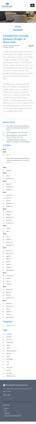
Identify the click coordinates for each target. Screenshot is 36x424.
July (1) (8, 155)
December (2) (10, 178)
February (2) (9, 253)
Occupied (9, 337)
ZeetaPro (11, 398)
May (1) (8, 231)
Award (8, 348)
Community (10, 342)
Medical (9, 353)
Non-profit (9, 367)
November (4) (10, 223)
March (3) (9, 184)
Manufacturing (11, 376)
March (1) (9, 198)
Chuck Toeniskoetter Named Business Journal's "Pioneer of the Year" (16, 136)
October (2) (9, 189)
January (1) (9, 195)
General (9, 326)
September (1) (10, 187)
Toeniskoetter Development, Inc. (13, 416)
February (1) (9, 212)
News (5, 411)
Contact (6, 408)
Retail (8, 356)
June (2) (8, 201)
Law (8, 365)
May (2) (8, 259)
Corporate (9, 334)
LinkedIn (6, 413)
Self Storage (10, 359)
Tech (8, 362)
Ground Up (10, 339)
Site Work (9, 373)
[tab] (16, 160)
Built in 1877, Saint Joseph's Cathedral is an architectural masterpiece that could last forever (18, 128)
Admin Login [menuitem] (6, 395)
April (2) (8, 295)
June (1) (8, 237)
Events (8, 345)
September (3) (10, 203)
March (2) (9, 292)
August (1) (9, 239)
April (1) (8, 228)
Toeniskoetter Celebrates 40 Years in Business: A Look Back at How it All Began (17, 141)
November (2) (10, 270)
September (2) (10, 217)
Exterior (9, 370)
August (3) (9, 214)
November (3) (10, 245)
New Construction (12, 351)
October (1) (9, 170)
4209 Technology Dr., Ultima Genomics (16, 132)
